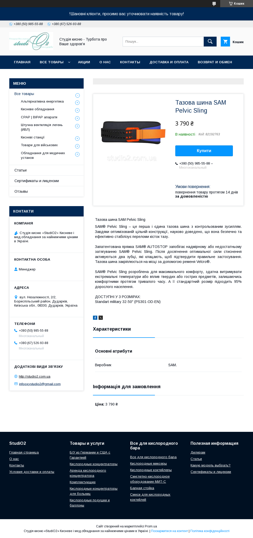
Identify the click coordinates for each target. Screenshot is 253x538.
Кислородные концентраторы (93, 464)
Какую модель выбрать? (211, 465)
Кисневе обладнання (37, 109)
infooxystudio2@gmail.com (40, 384)
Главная (22, 62)
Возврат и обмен (215, 62)
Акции (84, 62)
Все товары (52, 62)
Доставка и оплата (168, 62)
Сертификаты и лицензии (36, 181)
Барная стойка (142, 488)
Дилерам (198, 452)
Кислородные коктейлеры (151, 470)
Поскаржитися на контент (169, 531)
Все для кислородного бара (153, 457)
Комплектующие (83, 482)
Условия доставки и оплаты (31, 472)
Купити (204, 151)
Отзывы (21, 191)
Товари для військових (39, 145)
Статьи (20, 170)
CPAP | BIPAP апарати (39, 117)
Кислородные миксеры (148, 463)
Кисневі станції (33, 137)
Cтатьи (196, 459)
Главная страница (24, 452)
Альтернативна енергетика (42, 101)
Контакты (130, 62)
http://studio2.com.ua (34, 376)
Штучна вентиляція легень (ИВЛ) (42, 127)
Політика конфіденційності (210, 531)
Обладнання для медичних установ (43, 155)
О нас (105, 62)
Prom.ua (151, 526)
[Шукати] (210, 41)
